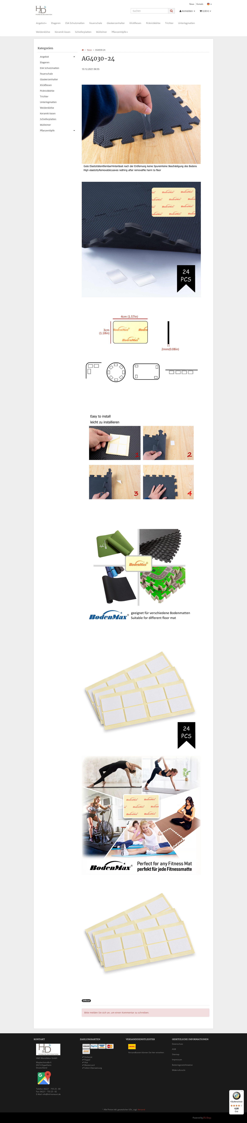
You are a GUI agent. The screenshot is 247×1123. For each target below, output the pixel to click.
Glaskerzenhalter (116, 23)
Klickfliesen (135, 23)
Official (86, 1000)
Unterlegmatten (186, 23)
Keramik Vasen (62, 31)
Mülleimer (101, 31)
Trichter (169, 23)
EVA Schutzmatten (75, 23)
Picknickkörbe (153, 23)
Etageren (56, 23)
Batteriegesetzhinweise (182, 1065)
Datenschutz (177, 1044)
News (191, 4)
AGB (174, 1049)
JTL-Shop (207, 1117)
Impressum (177, 1059)
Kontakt (199, 4)
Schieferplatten (83, 31)
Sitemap (175, 1054)
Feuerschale (95, 23)
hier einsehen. (158, 1052)
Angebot (41, 23)
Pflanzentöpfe (120, 31)
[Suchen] (149, 11)
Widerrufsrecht (178, 1070)
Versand (141, 1109)
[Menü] (242, 1092)
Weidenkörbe (43, 31)
